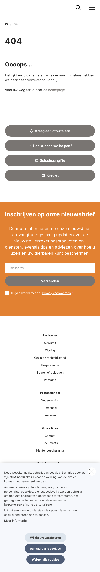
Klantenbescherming (50, 450)
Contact (50, 435)
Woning (50, 350)
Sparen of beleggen (50, 372)
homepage (56, 90)
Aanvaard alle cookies (45, 548)
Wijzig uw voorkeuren (45, 537)
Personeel (50, 407)
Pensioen (50, 380)
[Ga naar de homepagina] (7, 7)
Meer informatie (15, 520)
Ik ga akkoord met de (43, 293)
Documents (50, 443)
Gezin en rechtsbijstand (50, 357)
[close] (92, 471)
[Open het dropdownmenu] (91, 8)
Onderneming (50, 400)
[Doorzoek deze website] (78, 8)
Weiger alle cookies (45, 559)
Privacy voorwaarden (56, 293)
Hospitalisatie (50, 365)
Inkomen (50, 415)
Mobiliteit (50, 343)
